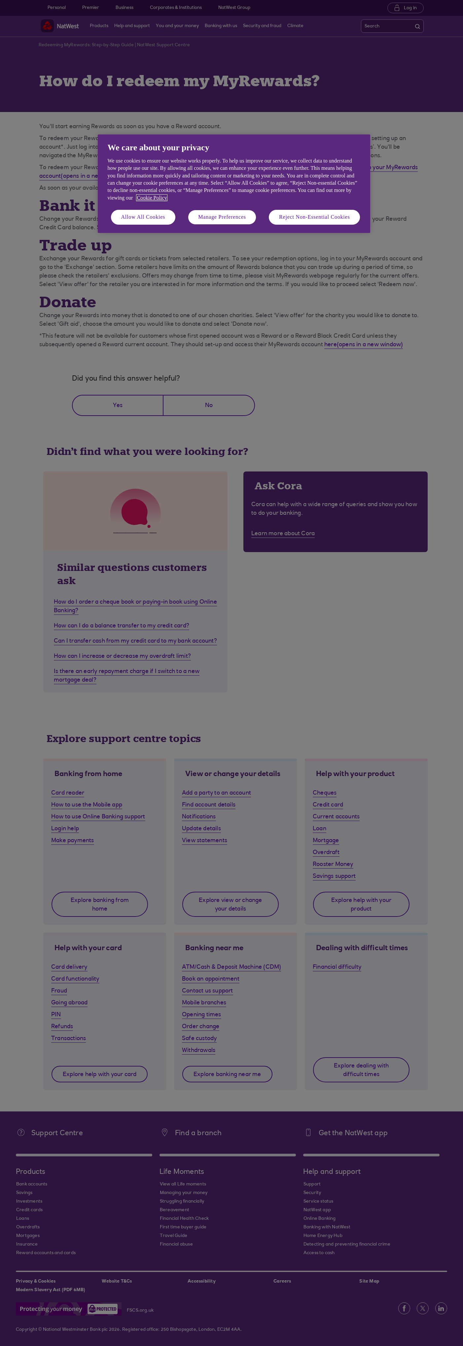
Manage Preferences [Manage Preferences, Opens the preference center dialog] (222, 217)
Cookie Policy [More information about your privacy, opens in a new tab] (152, 198)
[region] (234, 183)
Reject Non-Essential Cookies (314, 217)
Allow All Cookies (143, 217)
